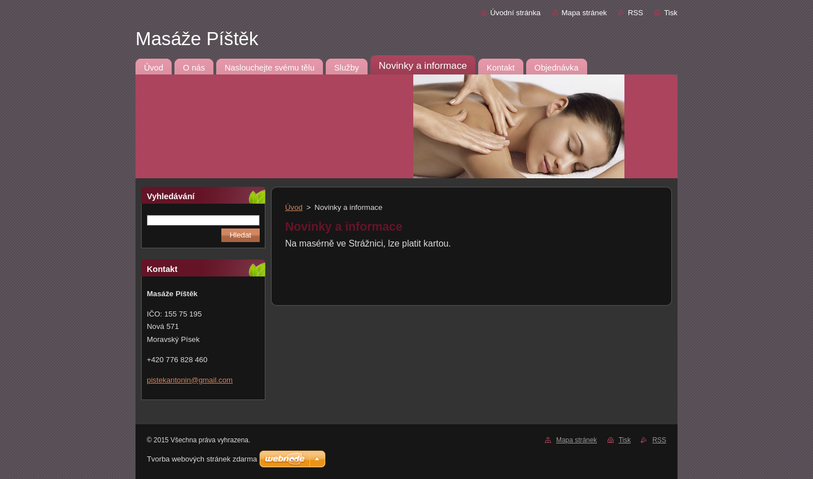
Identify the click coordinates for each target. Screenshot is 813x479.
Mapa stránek (584, 12)
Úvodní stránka (515, 12)
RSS (635, 12)
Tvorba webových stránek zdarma (202, 459)
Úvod (294, 207)
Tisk (671, 12)
